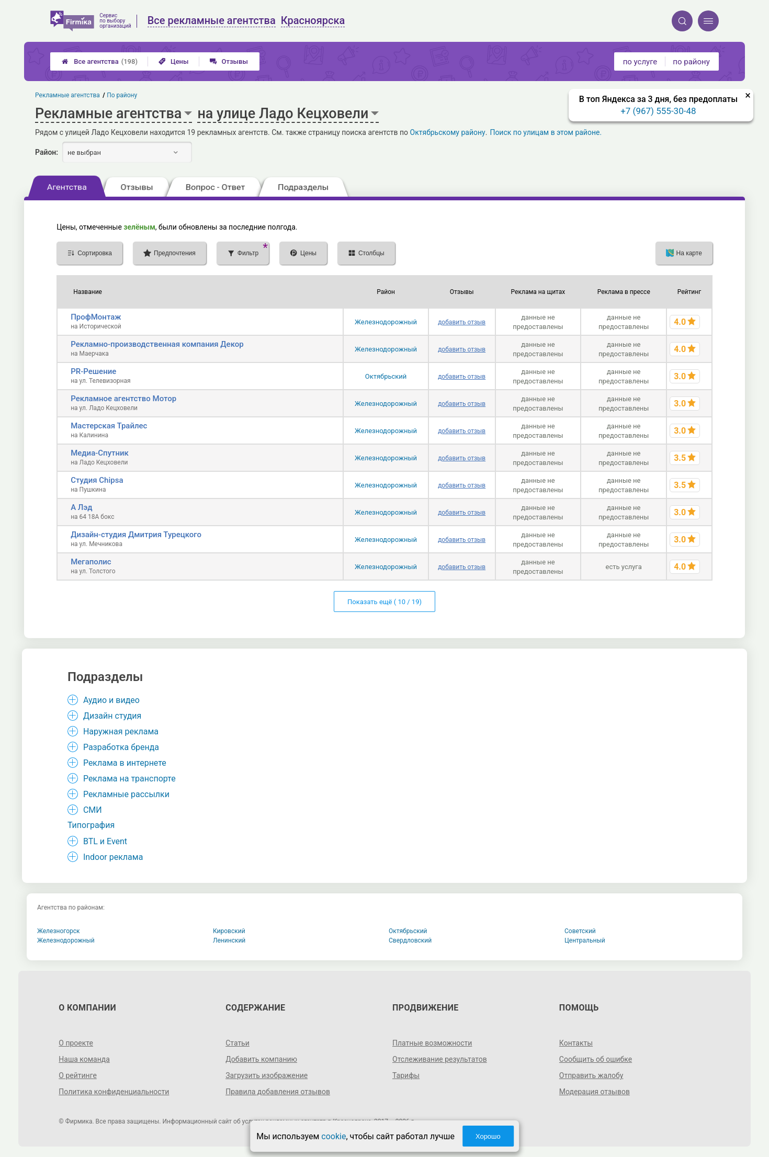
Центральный (584, 940)
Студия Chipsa (97, 480)
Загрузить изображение (266, 1075)
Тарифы (406, 1075)
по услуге (640, 61)
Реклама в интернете (124, 763)
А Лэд (81, 507)
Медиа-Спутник (100, 453)
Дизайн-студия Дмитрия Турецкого (136, 534)
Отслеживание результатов (439, 1059)
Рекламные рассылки (126, 794)
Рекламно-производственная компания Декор (157, 344)
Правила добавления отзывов (277, 1091)
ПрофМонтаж (96, 317)
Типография (91, 825)
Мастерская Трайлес (109, 425)
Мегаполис (91, 561)
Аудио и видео (111, 700)
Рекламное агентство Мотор (123, 398)
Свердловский (410, 940)
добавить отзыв (461, 322)
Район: (46, 152)
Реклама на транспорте (129, 779)
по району (691, 61)
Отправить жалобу (591, 1075)
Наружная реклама (121, 731)
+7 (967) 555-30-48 (658, 111)
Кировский (229, 931)
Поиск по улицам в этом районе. (546, 132)
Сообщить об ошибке (595, 1059)
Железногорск (58, 931)
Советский (580, 931)
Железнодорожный (386, 322)
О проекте (76, 1043)
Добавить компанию (261, 1059)
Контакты (576, 1043)
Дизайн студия (112, 716)
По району (122, 95)
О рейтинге (78, 1075)
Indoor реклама (113, 857)
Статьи (237, 1043)
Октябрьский (386, 376)
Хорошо (488, 1136)
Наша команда (84, 1059)
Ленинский (229, 940)
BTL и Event (105, 841)
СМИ (92, 810)
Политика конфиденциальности (114, 1091)
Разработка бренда (121, 747)
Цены (174, 61)
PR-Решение (93, 371)
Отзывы (229, 61)
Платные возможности (432, 1043)
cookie (333, 1136)
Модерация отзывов (594, 1091)
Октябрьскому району (447, 132)
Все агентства (100, 61)
